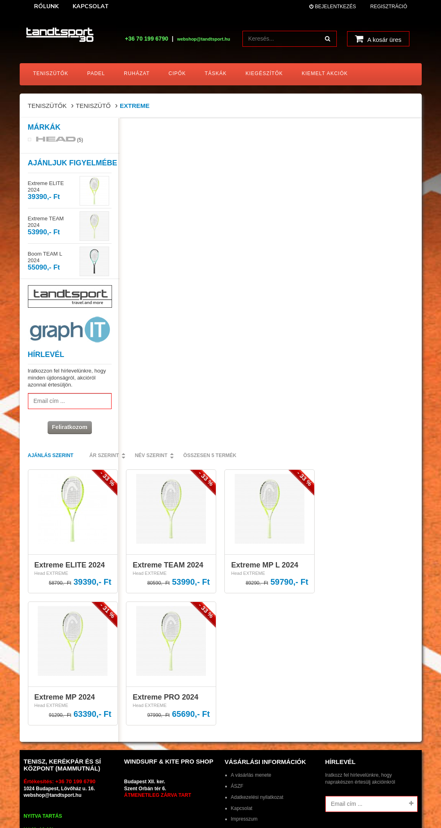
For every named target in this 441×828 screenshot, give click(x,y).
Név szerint (249, 130)
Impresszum (244, 522)
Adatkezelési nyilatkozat (257, 500)
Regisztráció (388, 6)
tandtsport (72, 621)
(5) (59, 140)
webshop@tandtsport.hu (53, 498)
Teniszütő (93, 105)
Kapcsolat (242, 511)
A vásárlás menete (251, 478)
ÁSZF (237, 489)
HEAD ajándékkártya (253, 533)
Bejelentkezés (332, 6)
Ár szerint (202, 130)
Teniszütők (47, 105)
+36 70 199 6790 (146, 38)
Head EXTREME (150, 247)
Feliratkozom (68, 428)
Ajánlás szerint (149, 130)
